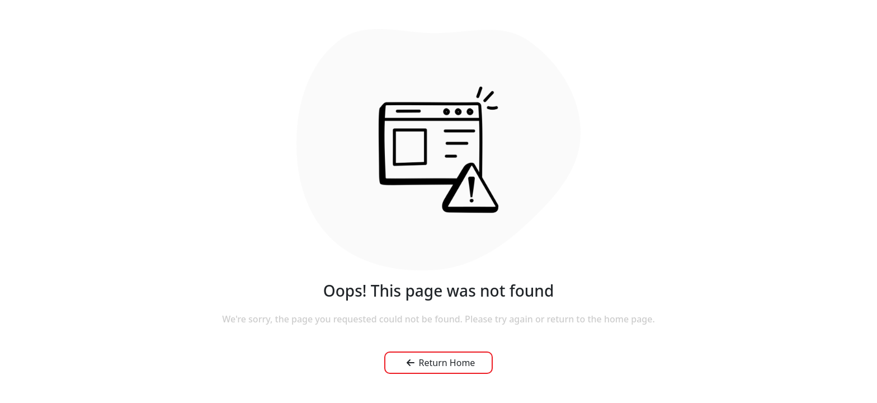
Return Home (441, 363)
